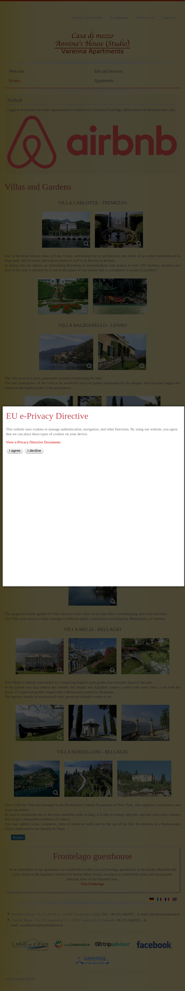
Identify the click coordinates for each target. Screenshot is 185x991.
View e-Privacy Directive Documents (33, 442)
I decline (34, 450)
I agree (14, 450)
